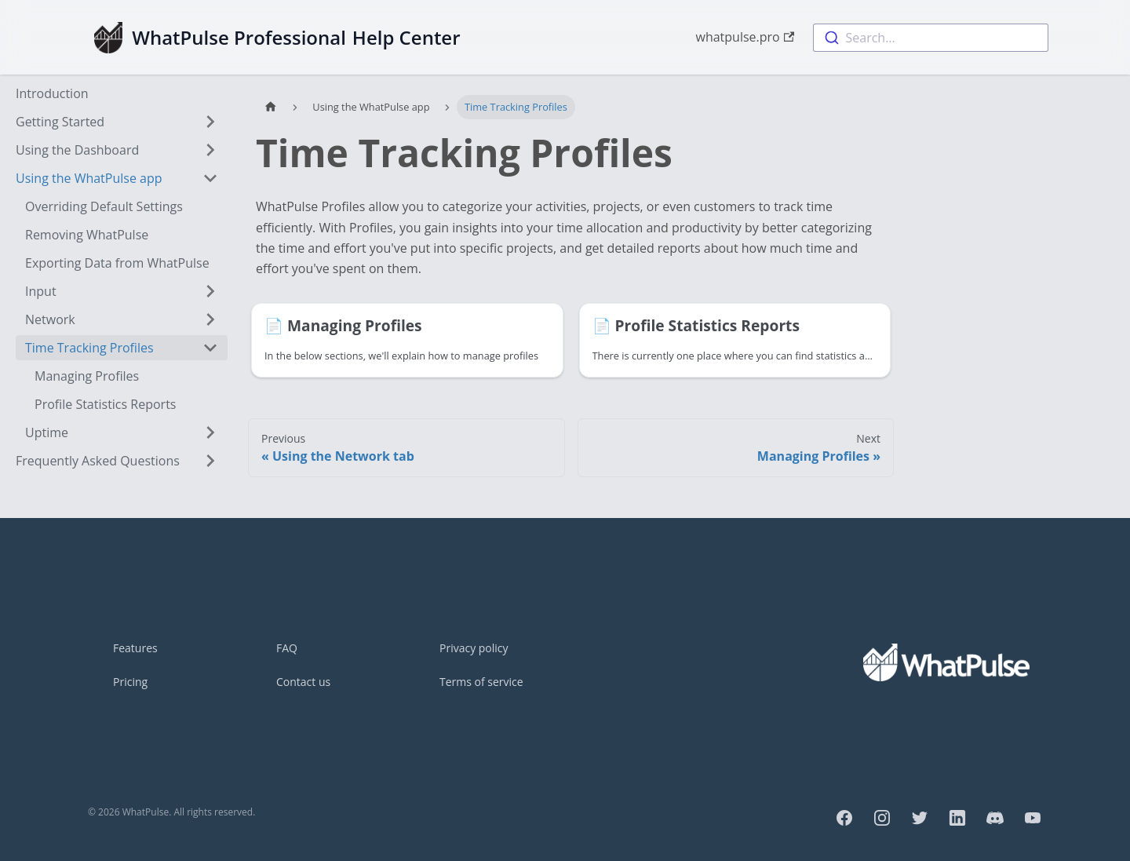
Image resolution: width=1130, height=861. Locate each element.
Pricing (130, 681)
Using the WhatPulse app (89, 178)
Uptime (46, 432)
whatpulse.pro (744, 37)
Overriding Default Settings (104, 206)
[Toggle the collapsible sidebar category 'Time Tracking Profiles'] (210, 347)
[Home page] (271, 107)
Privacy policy (473, 647)
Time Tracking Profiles (89, 347)
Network (50, 319)
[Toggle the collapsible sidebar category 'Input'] (210, 291)
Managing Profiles (87, 376)
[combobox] (930, 38)
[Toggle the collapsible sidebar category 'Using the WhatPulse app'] (210, 178)
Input (40, 291)
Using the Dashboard (77, 150)
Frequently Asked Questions (98, 460)
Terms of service (481, 681)
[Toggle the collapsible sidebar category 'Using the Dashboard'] (210, 149)
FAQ (286, 647)
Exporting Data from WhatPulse (117, 263)
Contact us (303, 681)
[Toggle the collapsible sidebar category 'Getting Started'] (210, 121)
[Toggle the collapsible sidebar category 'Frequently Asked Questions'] (210, 460)
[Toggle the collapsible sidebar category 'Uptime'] (210, 432)
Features (135, 647)
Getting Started (60, 121)
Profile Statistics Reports (105, 404)
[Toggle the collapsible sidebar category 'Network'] (210, 319)
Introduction (52, 93)
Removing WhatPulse (86, 234)
